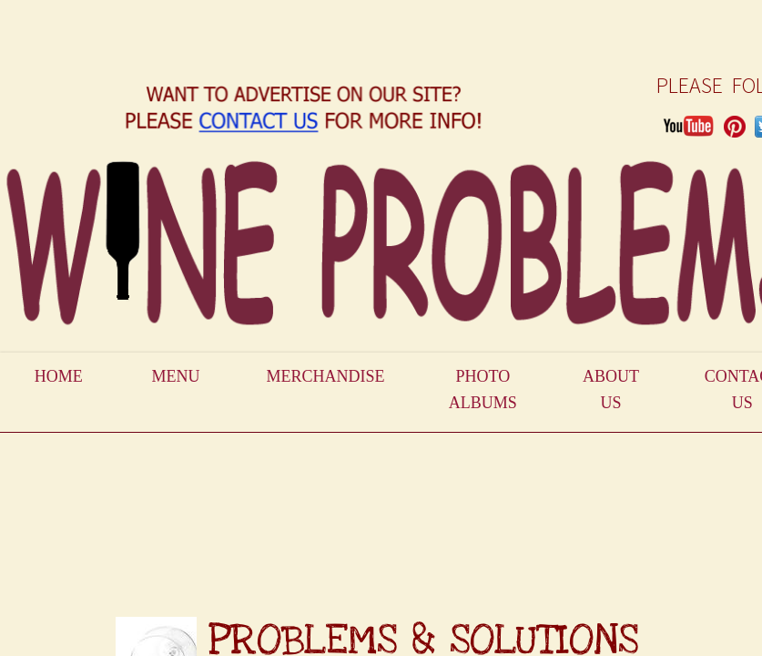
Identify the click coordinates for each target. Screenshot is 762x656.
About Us (611, 389)
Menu (176, 376)
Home (59, 376)
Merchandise (325, 376)
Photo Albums (483, 389)
